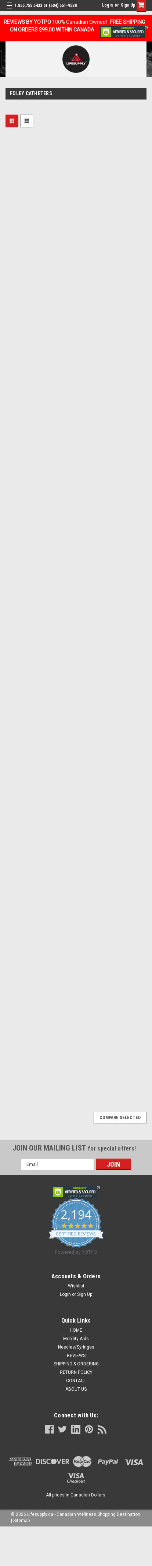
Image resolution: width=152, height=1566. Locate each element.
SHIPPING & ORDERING (76, 1363)
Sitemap (21, 1520)
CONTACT (76, 1380)
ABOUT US (76, 1389)
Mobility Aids (76, 1338)
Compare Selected (120, 1117)
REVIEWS (76, 1355)
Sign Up (128, 5)
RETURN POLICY (76, 1372)
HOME (76, 1330)
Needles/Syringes (76, 1347)
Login (107, 5)
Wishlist (76, 1286)
